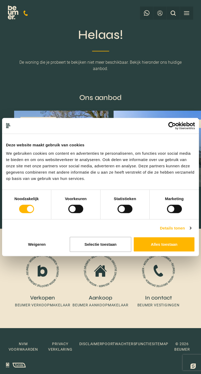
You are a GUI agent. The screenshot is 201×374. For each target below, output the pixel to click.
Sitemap (160, 344)
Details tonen (172, 228)
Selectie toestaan (101, 244)
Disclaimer (90, 344)
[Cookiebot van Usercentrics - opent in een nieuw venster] (172, 126)
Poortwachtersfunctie (127, 344)
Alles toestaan (164, 244)
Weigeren (37, 244)
